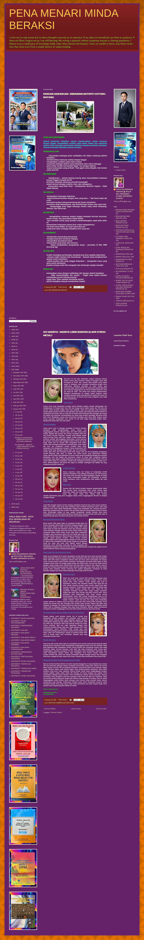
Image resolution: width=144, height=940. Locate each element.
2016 (13, 356)
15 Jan (17, 466)
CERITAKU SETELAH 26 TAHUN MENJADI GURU (125, 231)
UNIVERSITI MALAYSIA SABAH (23, 640)
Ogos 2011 (17, 386)
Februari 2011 (18, 406)
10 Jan (17, 476)
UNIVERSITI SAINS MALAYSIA (23, 618)
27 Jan (17, 425)
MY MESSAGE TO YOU (124, 271)
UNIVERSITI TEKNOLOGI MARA (23, 668)
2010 (13, 504)
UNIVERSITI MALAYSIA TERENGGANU (20, 648)
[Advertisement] (72, 68)
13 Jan (17, 472)
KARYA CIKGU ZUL (123, 257)
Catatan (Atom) (56, 712)
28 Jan (17, 422)
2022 (13, 340)
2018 (13, 350)
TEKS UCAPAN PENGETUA (121, 304)
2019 (13, 346)
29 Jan (17, 418)
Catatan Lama (101, 709)
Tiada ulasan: (63, 287)
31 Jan (17, 412)
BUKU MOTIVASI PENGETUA (122, 226)
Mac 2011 (17, 402)
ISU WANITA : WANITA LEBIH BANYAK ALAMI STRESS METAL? (25, 447)
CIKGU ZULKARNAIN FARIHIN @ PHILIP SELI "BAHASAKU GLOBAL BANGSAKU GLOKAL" (23, 556)
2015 (13, 360)
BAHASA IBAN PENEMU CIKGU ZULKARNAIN (125, 211)
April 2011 (17, 399)
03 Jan (17, 496)
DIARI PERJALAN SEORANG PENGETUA (124, 249)
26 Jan (17, 428)
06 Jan (17, 486)
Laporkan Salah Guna (123, 335)
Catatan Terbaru (50, 709)
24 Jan (17, 432)
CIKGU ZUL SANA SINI (125, 243)
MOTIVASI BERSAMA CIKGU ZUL (124, 265)
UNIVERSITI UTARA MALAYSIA (23, 676)
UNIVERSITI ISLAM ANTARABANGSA (18, 622)
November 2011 (19, 376)
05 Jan (17, 489)
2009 (13, 507)
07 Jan (17, 482)
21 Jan (17, 452)
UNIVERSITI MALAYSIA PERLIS (23, 637)
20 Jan (17, 456)
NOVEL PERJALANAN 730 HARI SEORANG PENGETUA (124, 287)
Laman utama (76, 709)
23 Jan (17, 435)
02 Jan (17, 499)
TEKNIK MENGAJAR (124, 301)
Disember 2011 (18, 372)
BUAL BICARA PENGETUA (121, 222)
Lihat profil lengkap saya (17, 561)
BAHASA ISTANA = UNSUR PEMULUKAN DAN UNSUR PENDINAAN (27, 593)
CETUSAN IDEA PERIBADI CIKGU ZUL (124, 237)
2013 (13, 363)
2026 (13, 330)
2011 (13, 369)
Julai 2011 (16, 389)
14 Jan (17, 469)
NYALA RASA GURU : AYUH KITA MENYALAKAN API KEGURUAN (21, 519)
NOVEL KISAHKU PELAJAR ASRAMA (123, 277)
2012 (13, 366)
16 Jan (17, 462)
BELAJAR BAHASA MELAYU (58, 290)
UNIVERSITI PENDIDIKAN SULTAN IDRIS (21, 653)
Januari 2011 (17, 409)
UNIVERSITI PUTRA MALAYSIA (23, 661)
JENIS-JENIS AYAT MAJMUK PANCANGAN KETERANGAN (27, 571)
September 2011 (19, 382)
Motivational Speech (123, 269)
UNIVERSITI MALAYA (19, 630)
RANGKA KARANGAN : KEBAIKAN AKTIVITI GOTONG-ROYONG (24, 440)
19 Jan (17, 459)
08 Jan (17, 479)
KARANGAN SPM (122, 254)
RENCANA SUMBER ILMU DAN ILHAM (61, 703)
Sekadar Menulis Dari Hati (125, 296)
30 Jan (17, 415)
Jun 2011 (16, 392)
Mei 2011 (16, 396)
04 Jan (17, 492)
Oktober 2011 (18, 379)
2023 (13, 336)
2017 (13, 353)
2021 (13, 343)
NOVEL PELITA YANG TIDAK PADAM (124, 281)
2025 (13, 333)
